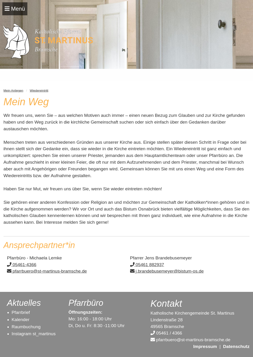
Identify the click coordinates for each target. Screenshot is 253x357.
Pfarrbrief (21, 312)
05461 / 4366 (166, 333)
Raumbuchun (25, 326)
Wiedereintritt (39, 90)
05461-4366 (21, 264)
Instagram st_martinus (34, 333)
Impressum (205, 346)
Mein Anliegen (13, 90)
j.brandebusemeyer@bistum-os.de (167, 271)
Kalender (20, 319)
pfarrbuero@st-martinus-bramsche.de (47, 271)
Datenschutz (236, 346)
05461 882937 (147, 264)
